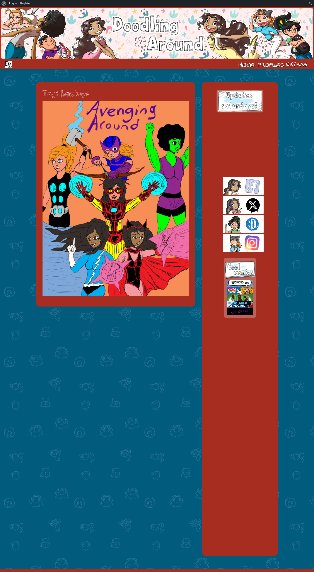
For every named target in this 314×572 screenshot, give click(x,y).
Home (246, 64)
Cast (270, 64)
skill (235, 223)
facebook (235, 185)
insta (235, 242)
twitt (235, 204)
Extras (297, 64)
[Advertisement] (239, 144)
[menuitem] (4, 3)
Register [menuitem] (25, 3)
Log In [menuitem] (13, 3)
